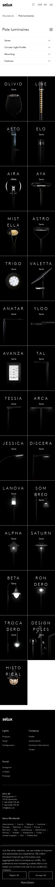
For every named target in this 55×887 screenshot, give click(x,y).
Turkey (39, 832)
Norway (5, 832)
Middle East (32, 835)
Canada (6, 827)
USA (22, 835)
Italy (15, 830)
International (8, 824)
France (37, 827)
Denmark (17, 827)
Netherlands (40, 830)
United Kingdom (9, 835)
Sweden (15, 832)
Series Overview (13, 98)
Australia (41, 824)
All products (8, 15)
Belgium (30, 824)
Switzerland (28, 832)
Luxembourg (26, 830)
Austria (20, 824)
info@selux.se (8, 808)
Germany (6, 830)
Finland (27, 827)
